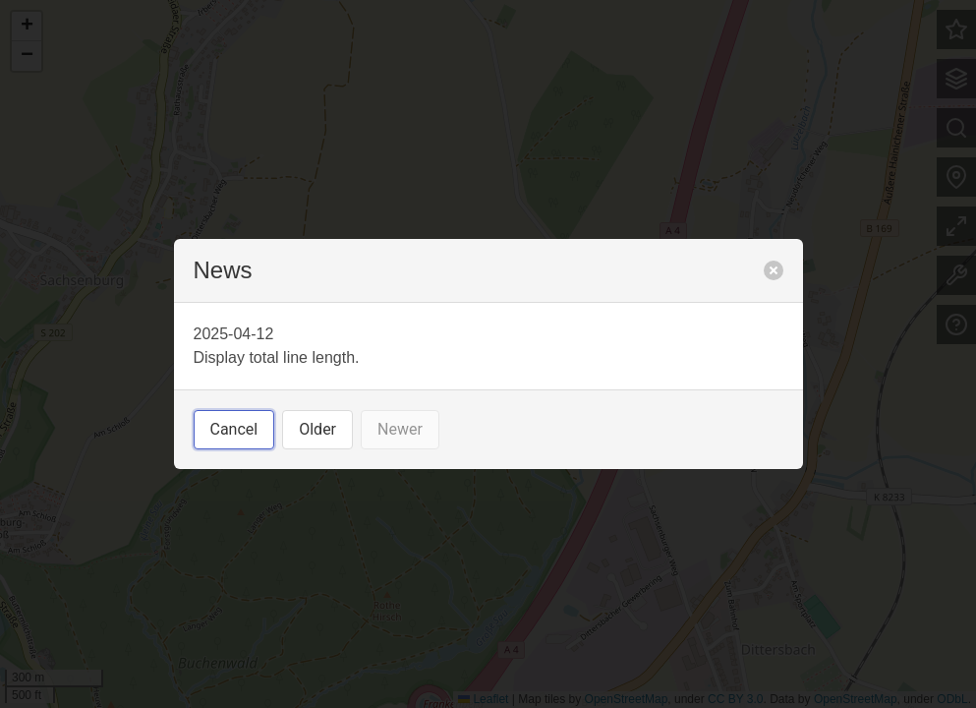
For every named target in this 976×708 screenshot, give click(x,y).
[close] (773, 270)
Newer (400, 429)
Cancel (234, 429)
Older (317, 429)
